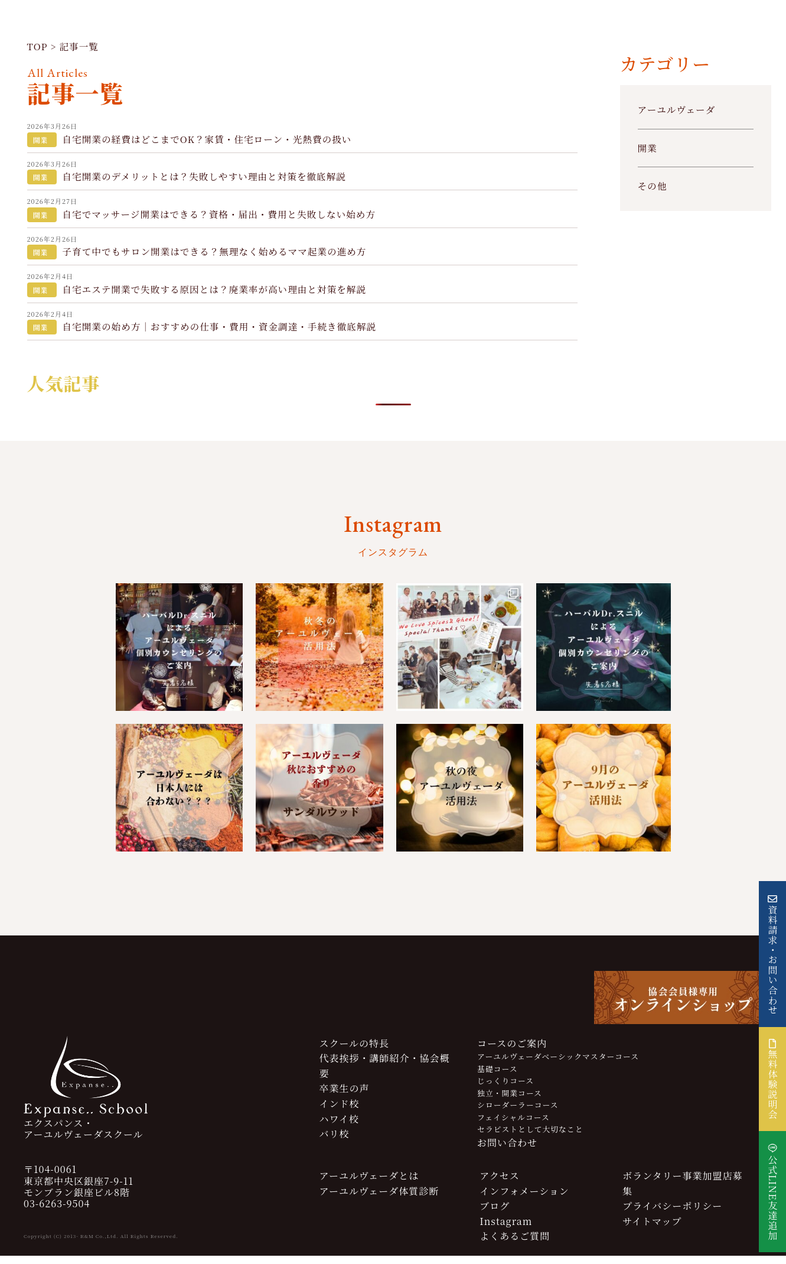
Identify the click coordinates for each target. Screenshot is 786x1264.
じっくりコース (505, 1088)
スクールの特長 (354, 1051)
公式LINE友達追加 (773, 1197)
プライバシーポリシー (672, 1214)
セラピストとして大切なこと (530, 1137)
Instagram (506, 1229)
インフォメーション (524, 1199)
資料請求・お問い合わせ (773, 960)
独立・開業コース (509, 1101)
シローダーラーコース (517, 1113)
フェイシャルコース (513, 1125)
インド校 (339, 1112)
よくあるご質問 (515, 1245)
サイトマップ (651, 1229)
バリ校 (334, 1142)
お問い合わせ (507, 1151)
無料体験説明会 (773, 1079)
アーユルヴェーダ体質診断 (379, 1199)
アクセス (500, 1184)
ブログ (495, 1214)
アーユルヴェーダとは (369, 1184)
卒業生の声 (344, 1096)
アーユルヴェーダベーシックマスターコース (558, 1064)
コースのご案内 (512, 1051)
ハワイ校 (339, 1127)
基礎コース (497, 1077)
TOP (37, 49)
